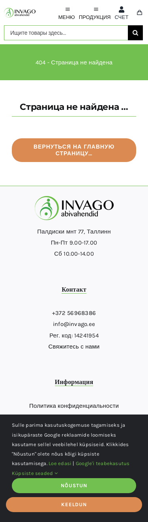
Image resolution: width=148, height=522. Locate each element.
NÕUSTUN (74, 485)
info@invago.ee (74, 324)
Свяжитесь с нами (74, 346)
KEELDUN (74, 504)
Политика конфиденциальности (74, 405)
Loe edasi (60, 463)
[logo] (20, 10)
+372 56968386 (74, 313)
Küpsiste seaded (35, 473)
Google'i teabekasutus (103, 463)
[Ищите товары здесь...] (66, 32)
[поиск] (135, 32)
